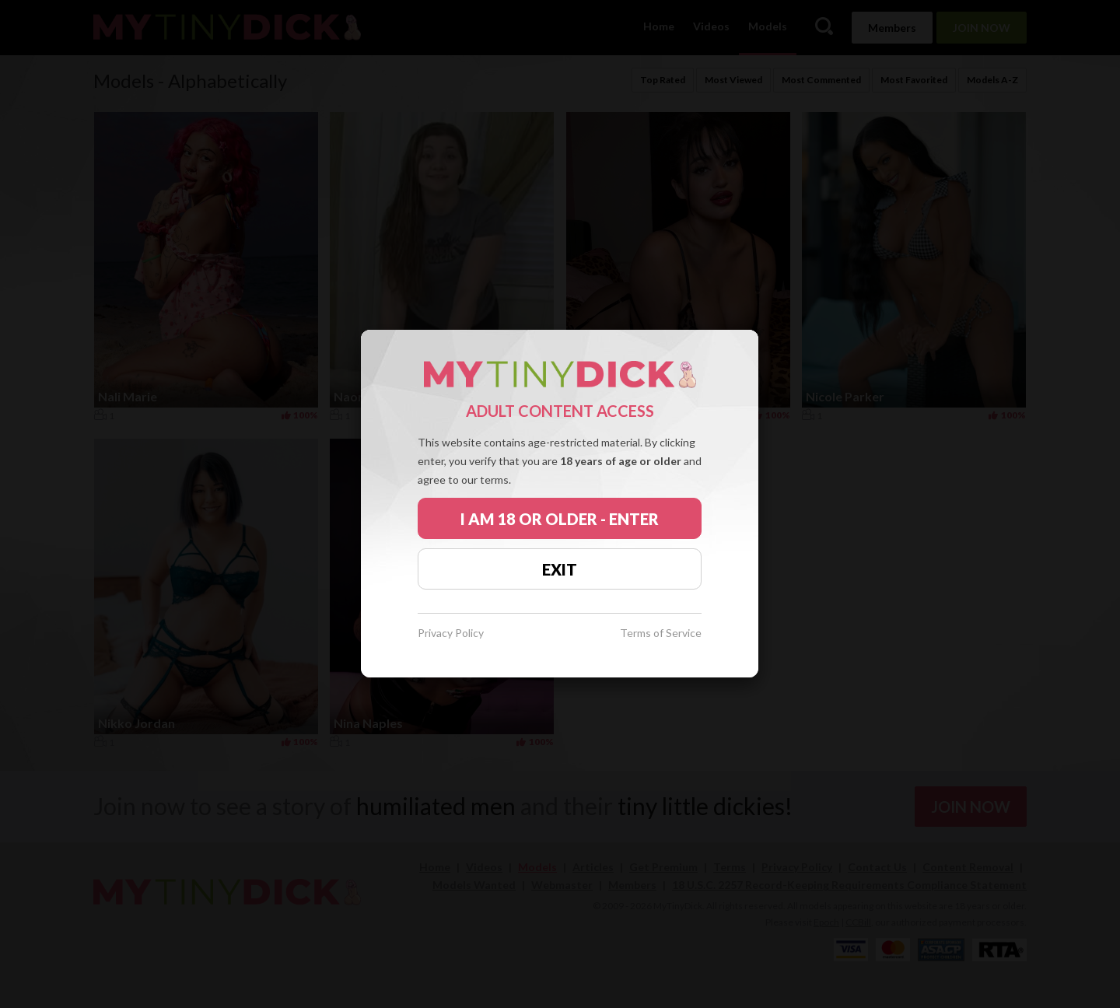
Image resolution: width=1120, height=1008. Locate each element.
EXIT (559, 569)
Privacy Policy (451, 633)
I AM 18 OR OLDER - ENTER (559, 518)
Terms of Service (661, 633)
